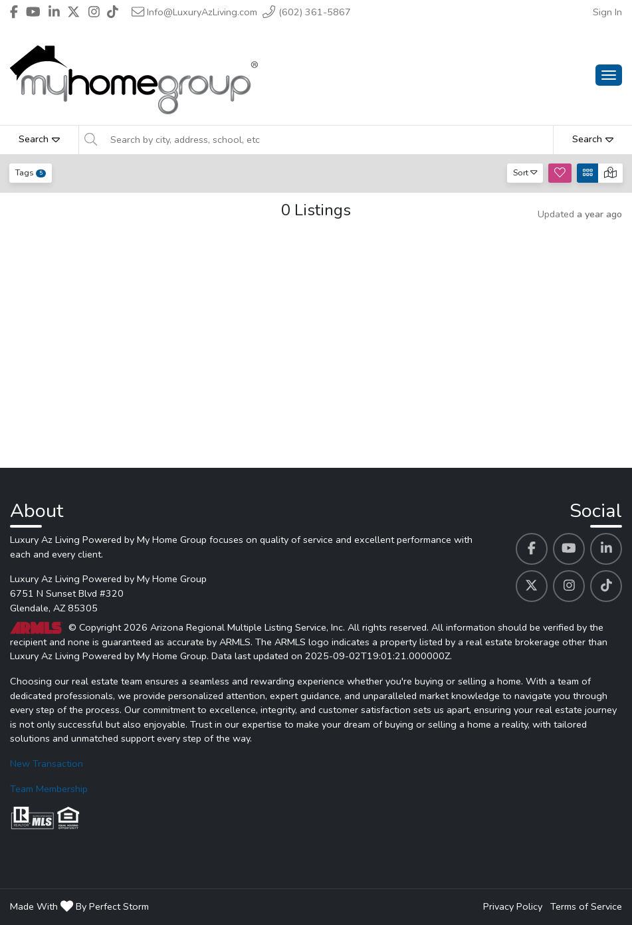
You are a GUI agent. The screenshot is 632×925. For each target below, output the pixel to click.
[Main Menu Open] (608, 75)
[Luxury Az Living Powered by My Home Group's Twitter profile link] (532, 586)
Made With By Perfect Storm (79, 906)
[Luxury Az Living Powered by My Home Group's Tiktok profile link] (606, 586)
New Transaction (46, 763)
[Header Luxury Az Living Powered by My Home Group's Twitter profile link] (73, 12)
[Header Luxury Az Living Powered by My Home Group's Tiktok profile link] (112, 12)
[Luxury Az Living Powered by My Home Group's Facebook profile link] (532, 549)
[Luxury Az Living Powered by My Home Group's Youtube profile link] (569, 549)
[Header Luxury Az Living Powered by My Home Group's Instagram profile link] (94, 12)
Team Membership (49, 788)
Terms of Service (586, 906)
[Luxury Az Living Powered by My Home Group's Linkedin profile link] (606, 549)
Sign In (607, 12)
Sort (525, 172)
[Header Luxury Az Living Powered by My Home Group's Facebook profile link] (14, 12)
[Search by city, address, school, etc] (327, 139)
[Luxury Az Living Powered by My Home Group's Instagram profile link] (569, 586)
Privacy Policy (512, 906)
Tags (30, 172)
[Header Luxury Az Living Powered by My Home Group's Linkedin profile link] (54, 12)
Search (39, 139)
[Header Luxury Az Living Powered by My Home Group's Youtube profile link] (33, 12)
